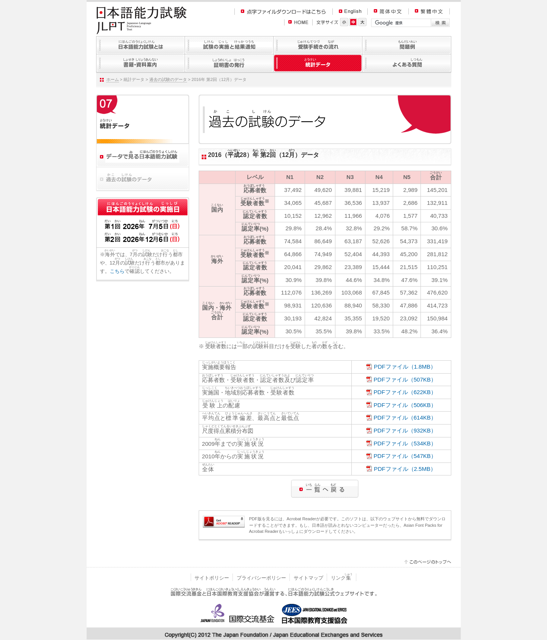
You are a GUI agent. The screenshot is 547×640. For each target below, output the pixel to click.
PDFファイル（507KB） (405, 379)
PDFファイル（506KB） (405, 405)
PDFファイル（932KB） (405, 430)
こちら (117, 271)
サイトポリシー (211, 578)
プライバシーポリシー (261, 578)
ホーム (112, 79)
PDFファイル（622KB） (405, 392)
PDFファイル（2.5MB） (405, 469)
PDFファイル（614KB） (405, 417)
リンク (342, 578)
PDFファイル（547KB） (405, 456)
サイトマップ (308, 578)
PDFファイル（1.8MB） (405, 366)
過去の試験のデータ (168, 79)
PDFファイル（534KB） (405, 443)
